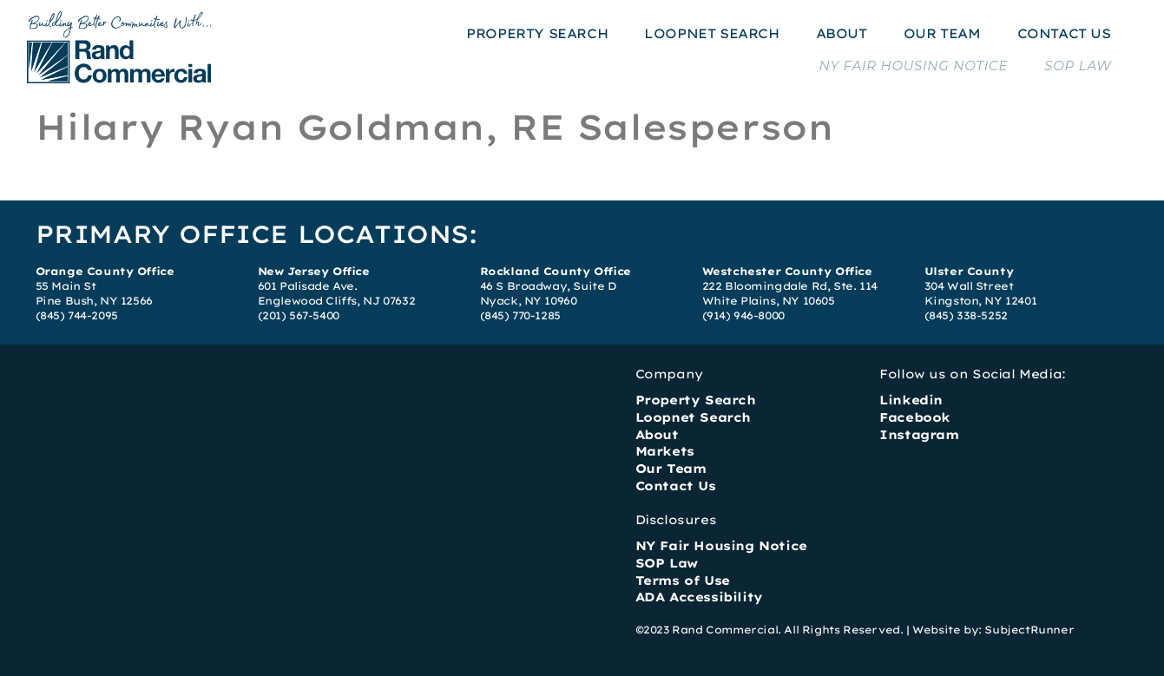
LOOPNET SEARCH (711, 33)
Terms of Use (682, 580)
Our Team (671, 468)
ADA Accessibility (699, 597)
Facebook (914, 417)
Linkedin (911, 400)
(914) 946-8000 (743, 315)
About (657, 435)
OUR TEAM (942, 33)
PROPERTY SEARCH (537, 33)
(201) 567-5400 (298, 315)
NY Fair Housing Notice (721, 546)
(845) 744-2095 (77, 315)
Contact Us (675, 486)
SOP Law (666, 563)
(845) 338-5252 (966, 315)
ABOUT (841, 33)
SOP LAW (1077, 65)
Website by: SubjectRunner (993, 629)
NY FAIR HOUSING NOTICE (913, 65)
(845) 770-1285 (520, 315)
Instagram (918, 435)
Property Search (695, 400)
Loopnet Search (693, 417)
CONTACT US (1064, 33)
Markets (664, 451)
